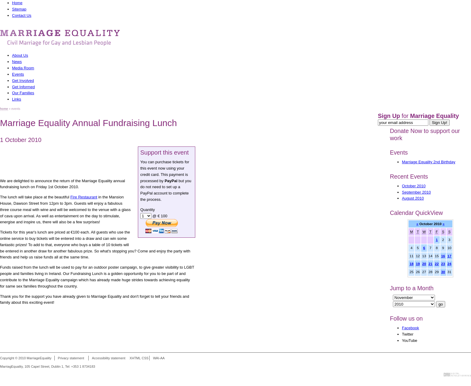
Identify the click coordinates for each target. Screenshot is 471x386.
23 (443, 264)
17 (449, 256)
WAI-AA (159, 358)
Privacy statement (71, 358)
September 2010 (416, 192)
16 (443, 256)
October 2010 (414, 186)
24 (449, 264)
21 (430, 264)
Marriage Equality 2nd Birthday (428, 162)
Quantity (147, 209)
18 (411, 264)
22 (437, 264)
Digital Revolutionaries (457, 374)
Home (17, 3)
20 (424, 264)
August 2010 (413, 198)
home (4, 108)
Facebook (410, 328)
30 (443, 272)
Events (399, 152)
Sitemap (19, 9)
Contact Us (21, 15)
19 (418, 264)
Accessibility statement (108, 358)
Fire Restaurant (83, 197)
